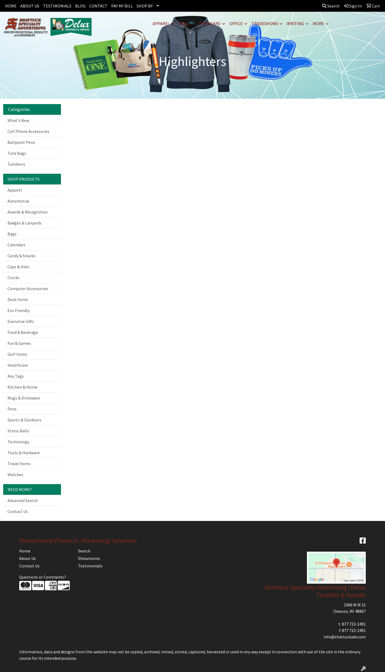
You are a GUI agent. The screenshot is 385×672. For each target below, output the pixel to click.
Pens (12, 409)
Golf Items (17, 354)
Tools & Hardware (23, 452)
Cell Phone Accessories (28, 131)
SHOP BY (145, 6)
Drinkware (209, 23)
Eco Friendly (18, 310)
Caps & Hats (18, 266)
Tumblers (16, 164)
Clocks (13, 277)
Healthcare (17, 365)
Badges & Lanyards (24, 223)
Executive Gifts (20, 321)
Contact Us (17, 511)
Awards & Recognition (27, 212)
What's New (18, 120)
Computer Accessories (27, 288)
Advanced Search (22, 500)
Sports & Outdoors (24, 419)
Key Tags (15, 376)
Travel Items (19, 463)
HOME (11, 6)
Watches (15, 474)
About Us (27, 558)
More (318, 23)
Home (24, 551)
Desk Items (17, 299)
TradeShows (265, 23)
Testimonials (90, 565)
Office (236, 23)
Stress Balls (18, 430)
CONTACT (98, 6)
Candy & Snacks (21, 255)
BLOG (80, 6)
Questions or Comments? (42, 577)
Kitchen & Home (22, 387)
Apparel (161, 23)
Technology (18, 441)
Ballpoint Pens (21, 142)
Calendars (16, 244)
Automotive (18, 201)
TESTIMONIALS (57, 6)
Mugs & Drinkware (23, 398)
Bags (183, 23)
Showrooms (89, 558)
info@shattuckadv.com (345, 636)
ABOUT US (29, 6)
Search (331, 6)
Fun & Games (19, 343)
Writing (295, 23)
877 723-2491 (354, 624)
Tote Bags (16, 153)
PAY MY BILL (122, 6)
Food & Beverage (22, 332)
